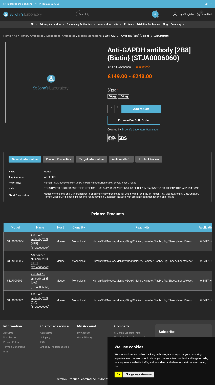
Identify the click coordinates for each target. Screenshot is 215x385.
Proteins (129, 24)
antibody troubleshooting (54, 347)
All (34, 24)
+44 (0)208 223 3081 (48, 4)
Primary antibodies (51, 24)
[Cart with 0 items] (204, 14)
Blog (165, 24)
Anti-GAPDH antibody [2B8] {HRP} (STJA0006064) (40, 241)
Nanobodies (104, 24)
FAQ (42, 342)
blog (6, 351)
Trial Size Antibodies (148, 24)
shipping (45, 337)
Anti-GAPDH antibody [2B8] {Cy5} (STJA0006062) (40, 300)
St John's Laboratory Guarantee (140, 129)
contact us (46, 332)
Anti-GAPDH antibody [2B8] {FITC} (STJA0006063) (40, 261)
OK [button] (118, 374)
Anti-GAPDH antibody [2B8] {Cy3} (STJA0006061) (40, 281)
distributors (9, 337)
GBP (208, 4)
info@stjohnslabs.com (17, 4)
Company (177, 24)
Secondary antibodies (81, 24)
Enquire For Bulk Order (133, 120)
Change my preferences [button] (138, 374)
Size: (113, 89)
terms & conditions (14, 347)
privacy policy (11, 342)
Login (181, 14)
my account (83, 332)
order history (84, 337)
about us (8, 332)
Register (189, 14)
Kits (117, 24)
